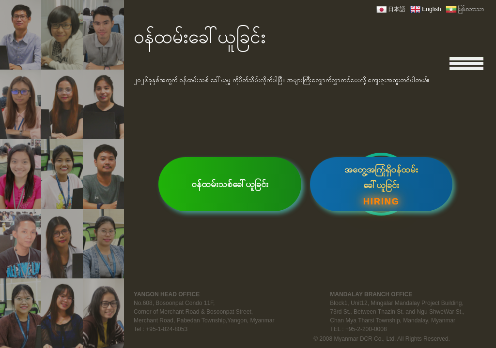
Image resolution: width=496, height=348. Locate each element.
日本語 (396, 9)
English (431, 9)
